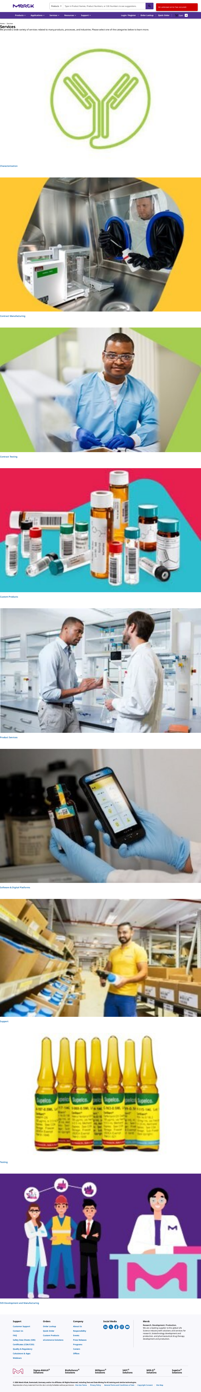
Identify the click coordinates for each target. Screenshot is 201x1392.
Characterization (8, 165)
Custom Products (9, 596)
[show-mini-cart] (181, 15)
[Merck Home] (23, 6)
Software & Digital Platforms (15, 887)
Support (4, 1021)
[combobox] (101, 6)
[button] (128, 15)
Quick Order (163, 15)
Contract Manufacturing (12, 316)
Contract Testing (8, 456)
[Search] (149, 6)
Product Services (8, 737)
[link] (26, 1326)
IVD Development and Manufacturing (19, 1303)
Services (10, 23)
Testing (4, 1162)
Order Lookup (146, 15)
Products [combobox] (55, 6)
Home (2, 23)
